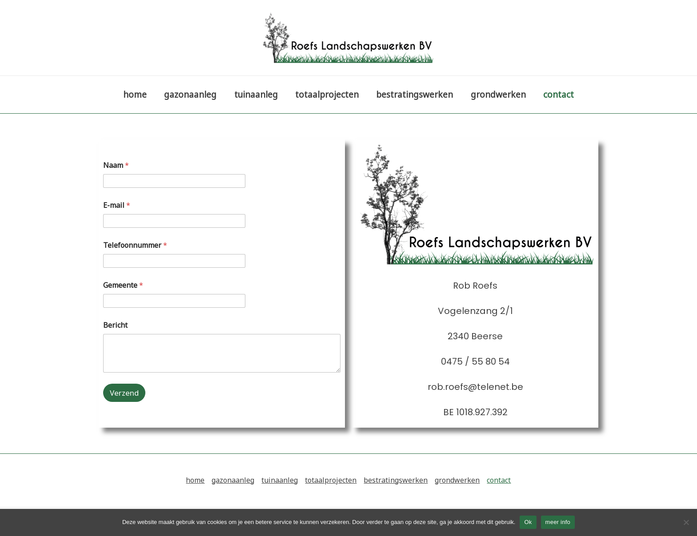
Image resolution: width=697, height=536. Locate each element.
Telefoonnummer (135, 245)
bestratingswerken (414, 94)
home (136, 94)
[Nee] (685, 522)
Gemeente (123, 285)
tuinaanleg (256, 94)
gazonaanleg (191, 94)
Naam (116, 165)
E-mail (116, 205)
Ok (528, 522)
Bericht (115, 325)
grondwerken (497, 94)
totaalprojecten (327, 94)
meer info (557, 522)
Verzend (124, 393)
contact (556, 94)
